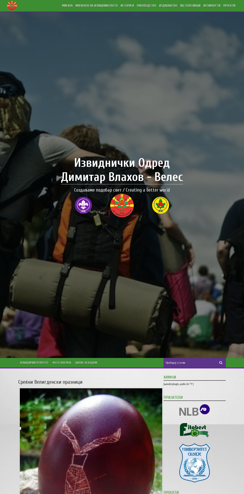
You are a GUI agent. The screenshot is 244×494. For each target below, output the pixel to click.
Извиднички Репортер (34, 362)
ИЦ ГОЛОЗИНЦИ (190, 6)
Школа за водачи (86, 362)
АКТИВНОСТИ (211, 6)
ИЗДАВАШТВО (168, 6)
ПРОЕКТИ (229, 6)
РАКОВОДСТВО (146, 6)
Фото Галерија (61, 362)
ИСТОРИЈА (127, 6)
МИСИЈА (67, 6)
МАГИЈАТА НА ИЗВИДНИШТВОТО (96, 6)
